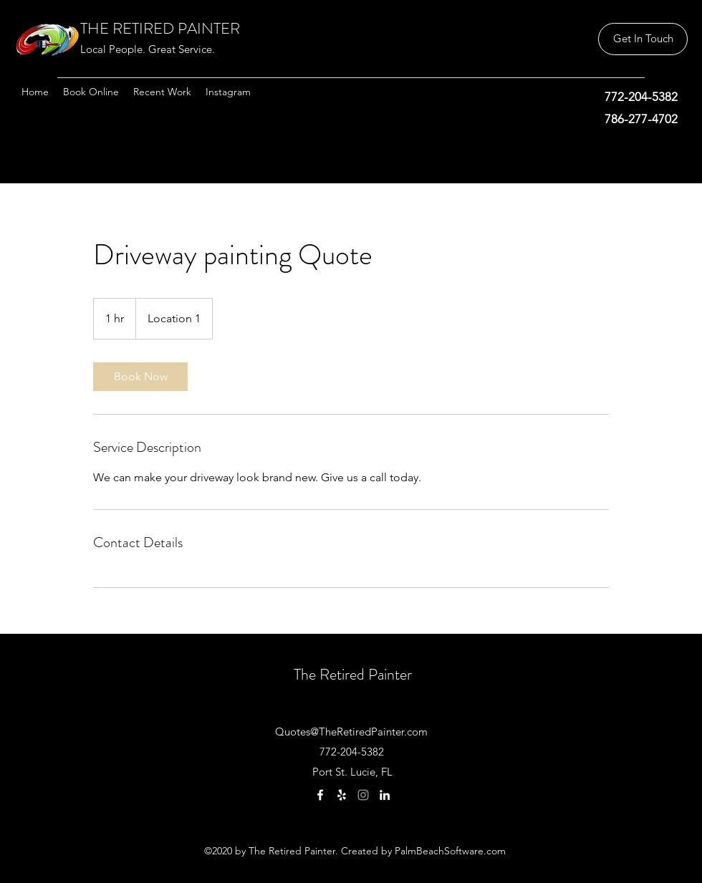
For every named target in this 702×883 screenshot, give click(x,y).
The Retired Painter (353, 674)
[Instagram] (363, 795)
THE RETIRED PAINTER (160, 28)
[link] (140, 376)
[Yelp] (342, 795)
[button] (643, 39)
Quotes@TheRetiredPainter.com (351, 731)
